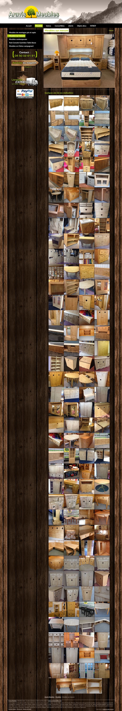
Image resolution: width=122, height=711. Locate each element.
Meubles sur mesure (68, 697)
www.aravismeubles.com (55, 701)
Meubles (58, 697)
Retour (111, 30)
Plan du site (19, 709)
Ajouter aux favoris (27, 709)
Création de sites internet (108, 709)
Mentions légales (12, 709)
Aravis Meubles (49, 697)
